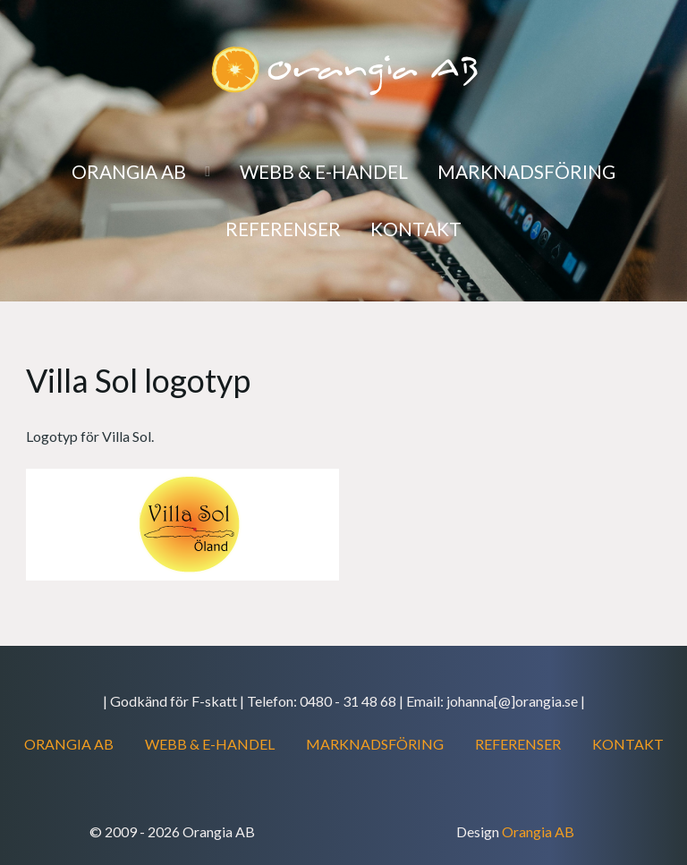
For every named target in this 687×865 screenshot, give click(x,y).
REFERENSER (518, 743)
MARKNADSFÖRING (375, 743)
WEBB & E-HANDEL (210, 743)
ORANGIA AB (69, 743)
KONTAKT (628, 743)
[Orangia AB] (343, 68)
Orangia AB (538, 831)
